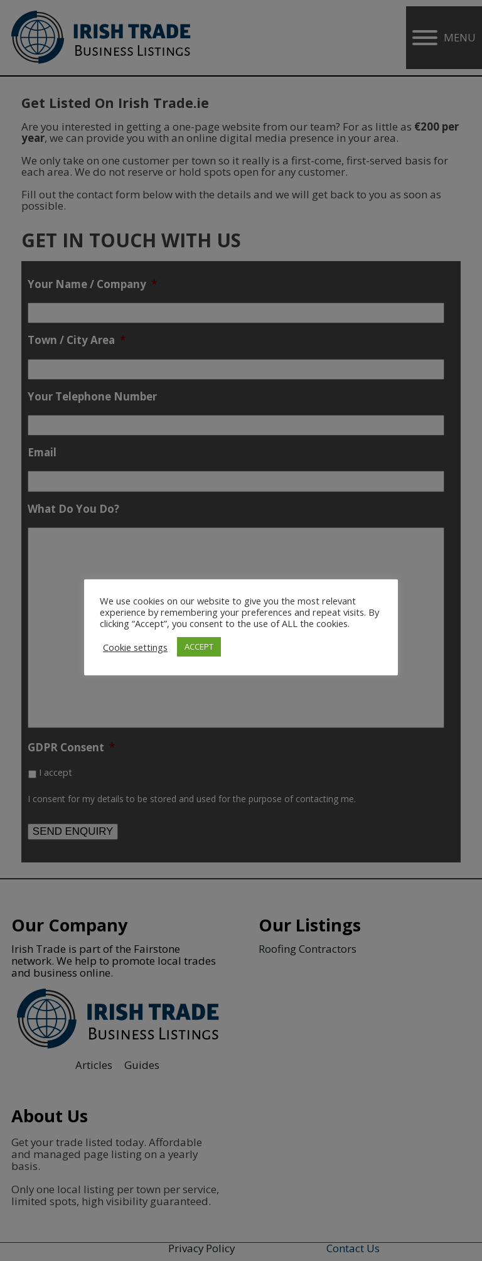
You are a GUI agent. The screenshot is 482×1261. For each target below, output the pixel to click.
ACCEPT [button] (199, 646)
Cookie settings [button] (135, 647)
